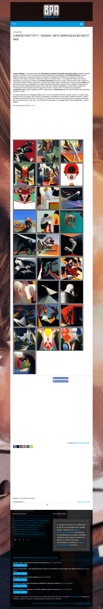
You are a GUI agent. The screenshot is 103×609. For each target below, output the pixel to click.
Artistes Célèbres (19, 529)
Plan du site (71, 603)
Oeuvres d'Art (32, 529)
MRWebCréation (75, 597)
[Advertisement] (51, 57)
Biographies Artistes (35, 525)
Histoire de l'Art (19, 520)
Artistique (45, 520)
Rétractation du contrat (83, 603)
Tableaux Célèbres (20, 534)
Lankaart (32, 105)
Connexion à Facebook (60, 378)
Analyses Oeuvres (20, 525)
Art (38, 520)
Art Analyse (30, 520)
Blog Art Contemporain (81, 443)
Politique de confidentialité (49, 603)
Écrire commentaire (83, 502)
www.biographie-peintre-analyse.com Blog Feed (35, 558)
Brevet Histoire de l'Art (36, 534)
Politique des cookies (62, 603)
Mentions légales (37, 603)
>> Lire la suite (20, 565)
